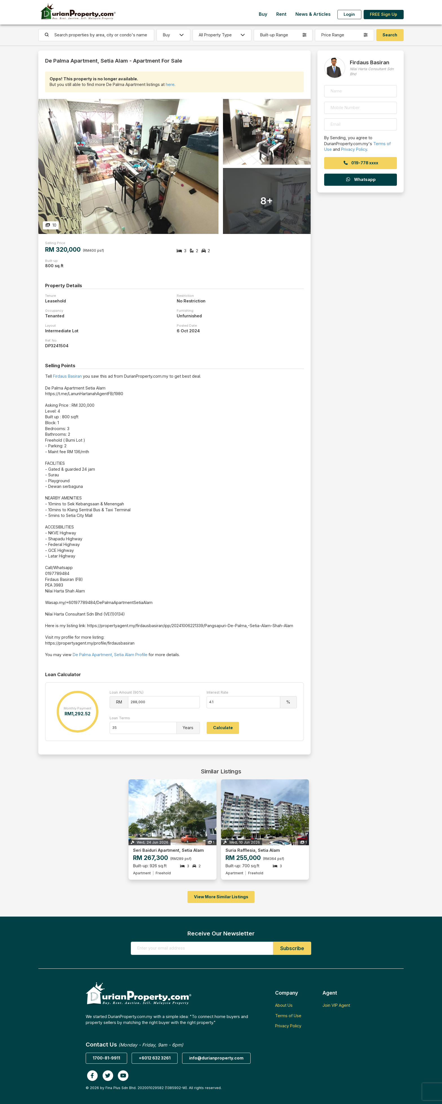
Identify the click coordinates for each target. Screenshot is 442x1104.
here (170, 84)
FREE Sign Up (383, 14)
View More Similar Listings (221, 896)
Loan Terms (120, 718)
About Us (284, 1005)
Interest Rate (217, 692)
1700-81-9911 (106, 1058)
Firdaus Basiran (67, 376)
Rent (281, 14)
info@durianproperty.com (216, 1058)
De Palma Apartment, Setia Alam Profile (110, 654)
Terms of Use (288, 1015)
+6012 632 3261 (155, 1058)
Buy (263, 14)
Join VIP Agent (336, 1005)
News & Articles (313, 14)
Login (349, 14)
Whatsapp (360, 179)
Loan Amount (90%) (126, 692)
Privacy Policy (354, 149)
